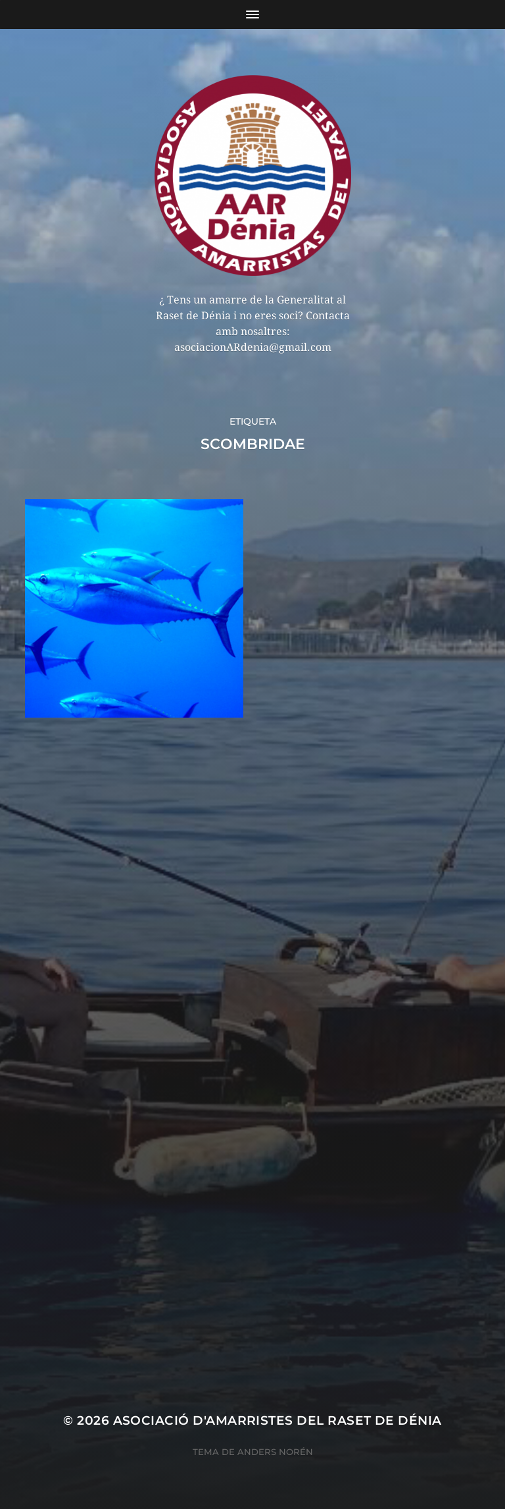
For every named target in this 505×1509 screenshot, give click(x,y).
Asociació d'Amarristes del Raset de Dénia (277, 1420)
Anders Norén (275, 1451)
